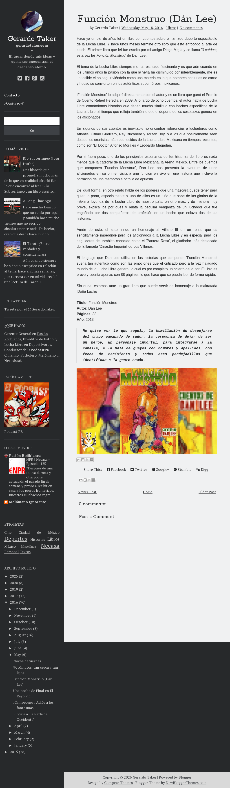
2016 (14, 602)
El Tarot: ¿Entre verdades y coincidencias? (36, 249)
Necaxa (50, 545)
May (17, 654)
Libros (53, 539)
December (22, 608)
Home (148, 491)
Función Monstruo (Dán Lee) (147, 19)
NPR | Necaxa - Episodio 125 (37, 461)
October (21, 621)
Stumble (182, 469)
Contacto (12, 95)
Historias (37, 539)
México (10, 546)
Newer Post (87, 491)
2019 (14, 589)
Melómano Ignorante (27, 501)
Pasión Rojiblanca (25, 455)
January (20, 745)
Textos (25, 551)
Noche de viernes (27, 661)
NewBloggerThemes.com (186, 782)
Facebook (116, 469)
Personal (11, 551)
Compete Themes (118, 782)
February (21, 738)
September (23, 628)
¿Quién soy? (14, 103)
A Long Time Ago (37, 200)
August (20, 634)
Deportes (15, 538)
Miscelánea (28, 547)
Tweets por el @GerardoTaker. (29, 309)
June (18, 647)
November (22, 615)
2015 (14, 751)
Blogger (185, 777)
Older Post (207, 491)
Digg (202, 469)
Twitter (138, 469)
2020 (14, 582)
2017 (14, 595)
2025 (14, 576)
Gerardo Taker (31, 39)
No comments (191, 27)
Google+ (160, 469)
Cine (7, 532)
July (17, 641)
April (18, 725)
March (19, 732)
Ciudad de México (39, 532)
